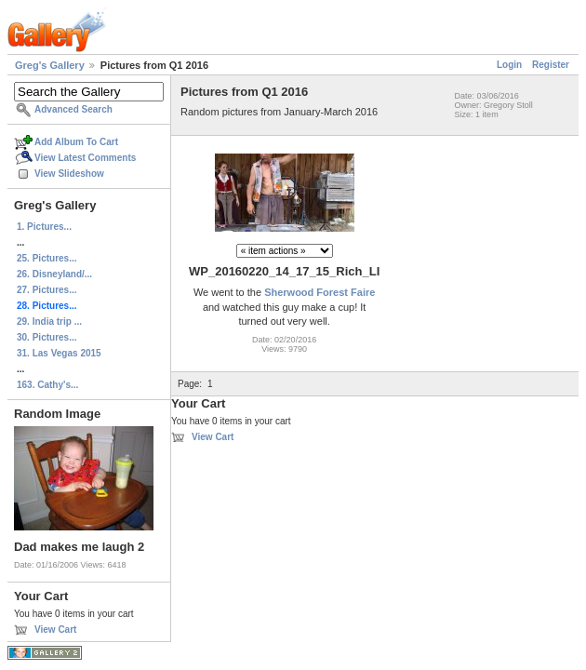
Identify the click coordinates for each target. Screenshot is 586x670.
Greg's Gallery (50, 65)
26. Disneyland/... (54, 274)
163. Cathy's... (47, 385)
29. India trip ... (49, 321)
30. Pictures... (46, 337)
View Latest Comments (85, 158)
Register (550, 65)
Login (509, 65)
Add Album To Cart (76, 142)
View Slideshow (69, 173)
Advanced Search (73, 109)
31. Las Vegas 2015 (59, 353)
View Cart (55, 629)
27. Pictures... (46, 290)
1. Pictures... (44, 226)
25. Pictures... (46, 258)
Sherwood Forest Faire (319, 292)
